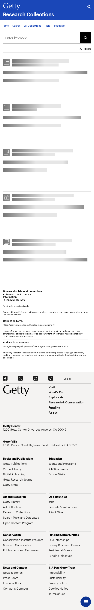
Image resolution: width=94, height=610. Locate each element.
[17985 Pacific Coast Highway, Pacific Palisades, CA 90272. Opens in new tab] (40, 445)
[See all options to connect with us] (67, 379)
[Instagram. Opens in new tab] (35, 378)
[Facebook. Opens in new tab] (5, 378)
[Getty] (11, 6)
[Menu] (85, 602)
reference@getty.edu (19, 306)
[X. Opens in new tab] (20, 378)
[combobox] (41, 37)
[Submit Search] (85, 37)
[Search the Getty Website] (89, 7)
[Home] (5, 26)
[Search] (16, 26)
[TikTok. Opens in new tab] (50, 378)
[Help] (47, 26)
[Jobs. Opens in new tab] (51, 501)
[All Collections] (32, 26)
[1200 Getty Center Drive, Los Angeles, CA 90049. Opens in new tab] (35, 429)
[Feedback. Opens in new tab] (59, 26)
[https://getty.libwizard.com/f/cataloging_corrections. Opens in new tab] (29, 325)
